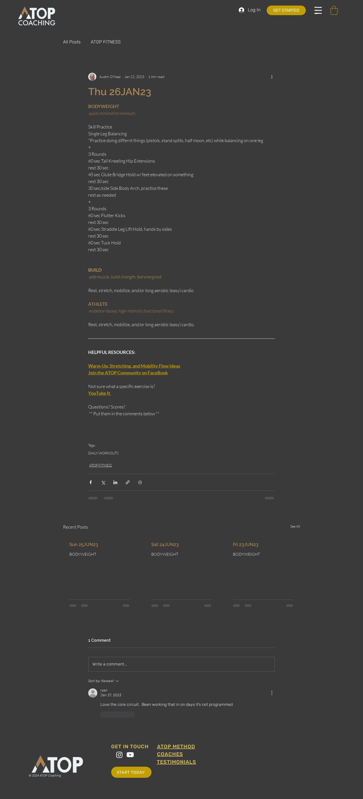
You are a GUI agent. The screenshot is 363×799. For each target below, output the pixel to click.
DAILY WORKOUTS (103, 453)
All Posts (72, 42)
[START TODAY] (131, 772)
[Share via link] (127, 482)
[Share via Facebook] (90, 482)
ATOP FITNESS (106, 42)
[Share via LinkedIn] (115, 482)
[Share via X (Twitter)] (103, 482)
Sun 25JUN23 (83, 544)
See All (295, 526)
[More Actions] (272, 693)
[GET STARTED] (286, 10)
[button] (318, 10)
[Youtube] (130, 755)
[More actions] (272, 77)
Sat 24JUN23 (165, 544)
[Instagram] (119, 755)
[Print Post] (140, 482)
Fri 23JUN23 (245, 544)
